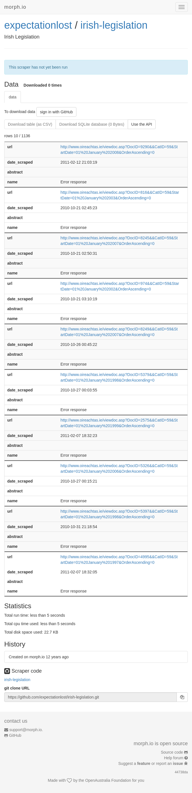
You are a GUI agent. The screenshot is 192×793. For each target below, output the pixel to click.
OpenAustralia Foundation (108, 780)
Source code (172, 752)
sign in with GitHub (56, 112)
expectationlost (38, 25)
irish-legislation (113, 25)
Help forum (173, 758)
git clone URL (17, 688)
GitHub (15, 735)
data (12, 97)
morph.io (15, 7)
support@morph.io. (26, 729)
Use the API (141, 124)
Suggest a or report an (151, 763)
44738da (181, 772)
